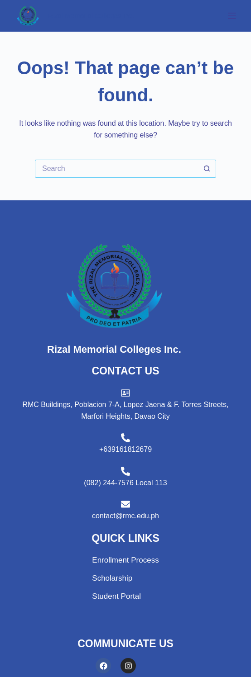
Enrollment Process (125, 560)
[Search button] (207, 169)
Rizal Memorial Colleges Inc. (91, 15)
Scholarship (112, 578)
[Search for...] (116, 169)
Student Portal (116, 596)
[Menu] (232, 16)
